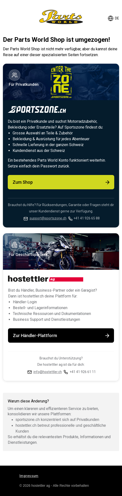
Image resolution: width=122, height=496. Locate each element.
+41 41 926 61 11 (83, 372)
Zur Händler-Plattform (61, 336)
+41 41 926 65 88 (86, 218)
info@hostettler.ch (47, 372)
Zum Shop (61, 182)
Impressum (29, 476)
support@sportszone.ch (48, 218)
